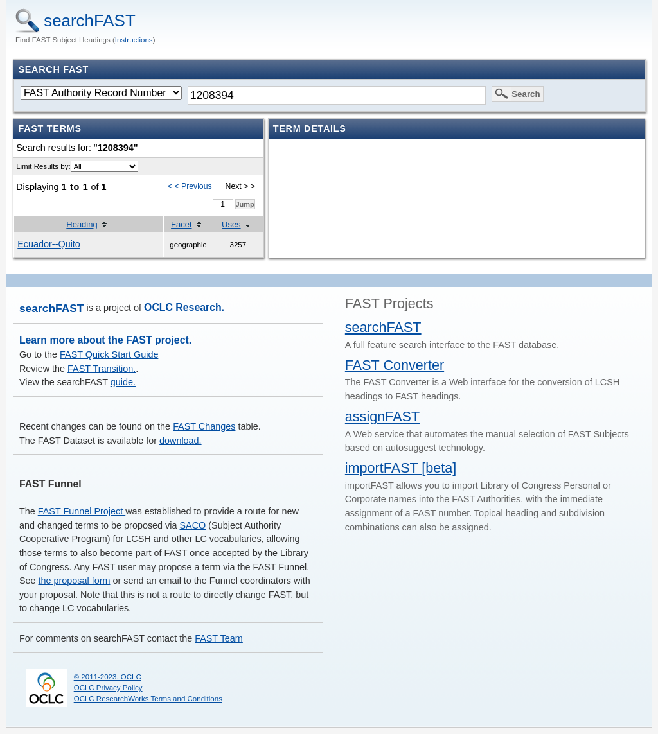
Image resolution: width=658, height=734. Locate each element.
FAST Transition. (101, 368)
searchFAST (90, 21)
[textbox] (337, 95)
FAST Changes (204, 426)
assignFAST (382, 416)
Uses (231, 224)
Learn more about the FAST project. (105, 340)
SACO (193, 525)
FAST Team (219, 638)
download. (180, 440)
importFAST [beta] (401, 468)
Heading (81, 224)
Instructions (134, 40)
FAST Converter (394, 365)
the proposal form (75, 580)
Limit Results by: (43, 166)
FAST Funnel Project (82, 511)
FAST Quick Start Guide (109, 354)
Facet (181, 224)
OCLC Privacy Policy (108, 688)
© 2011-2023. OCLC (107, 677)
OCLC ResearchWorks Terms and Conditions (148, 699)
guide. (123, 382)
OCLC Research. (184, 307)
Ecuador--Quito (48, 244)
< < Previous (190, 186)
